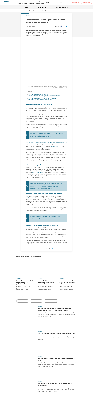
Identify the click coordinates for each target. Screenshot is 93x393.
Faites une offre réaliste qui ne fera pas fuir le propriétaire (40, 79)
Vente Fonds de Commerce (43, 387)
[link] (65, 3)
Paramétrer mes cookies (66, 370)
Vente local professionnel (64, 387)
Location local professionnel (54, 387)
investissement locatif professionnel (34, 177)
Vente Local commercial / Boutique (69, 386)
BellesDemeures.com (52, 376)
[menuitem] (22, 2)
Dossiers (30, 10)
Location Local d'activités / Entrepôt (49, 386)
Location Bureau (15, 386)
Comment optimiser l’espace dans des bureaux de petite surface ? (56, 316)
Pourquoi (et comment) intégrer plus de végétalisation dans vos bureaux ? (55, 350)
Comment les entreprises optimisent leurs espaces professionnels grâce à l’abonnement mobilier (54, 281)
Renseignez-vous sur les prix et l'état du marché (38, 73)
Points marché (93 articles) (51, 273)
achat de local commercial (38, 152)
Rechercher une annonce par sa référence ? (15, 368)
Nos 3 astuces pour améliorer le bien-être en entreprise (56, 298)
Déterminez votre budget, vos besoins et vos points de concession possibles (44, 75)
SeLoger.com (30, 376)
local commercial (54, 126)
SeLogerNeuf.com (31, 378)
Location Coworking (23, 386)
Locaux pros (26, 10)
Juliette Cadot (28, 26)
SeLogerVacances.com (52, 378)
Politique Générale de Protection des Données (36, 370)
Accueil (27, 7)
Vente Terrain (34, 387)
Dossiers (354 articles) (22, 273)
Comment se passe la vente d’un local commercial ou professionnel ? (25, 254)
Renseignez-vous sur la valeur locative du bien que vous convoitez (42, 77)
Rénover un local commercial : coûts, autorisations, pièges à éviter (54, 333)
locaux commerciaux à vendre (44, 116)
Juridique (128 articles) (36, 273)
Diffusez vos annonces (66, 372)
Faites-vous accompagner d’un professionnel (37, 76)
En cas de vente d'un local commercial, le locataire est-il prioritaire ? (67, 254)
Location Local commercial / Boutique (34, 386)
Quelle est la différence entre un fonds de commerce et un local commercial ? (46, 254)
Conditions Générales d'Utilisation (34, 372)
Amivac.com (70, 378)
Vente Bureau (59, 386)
